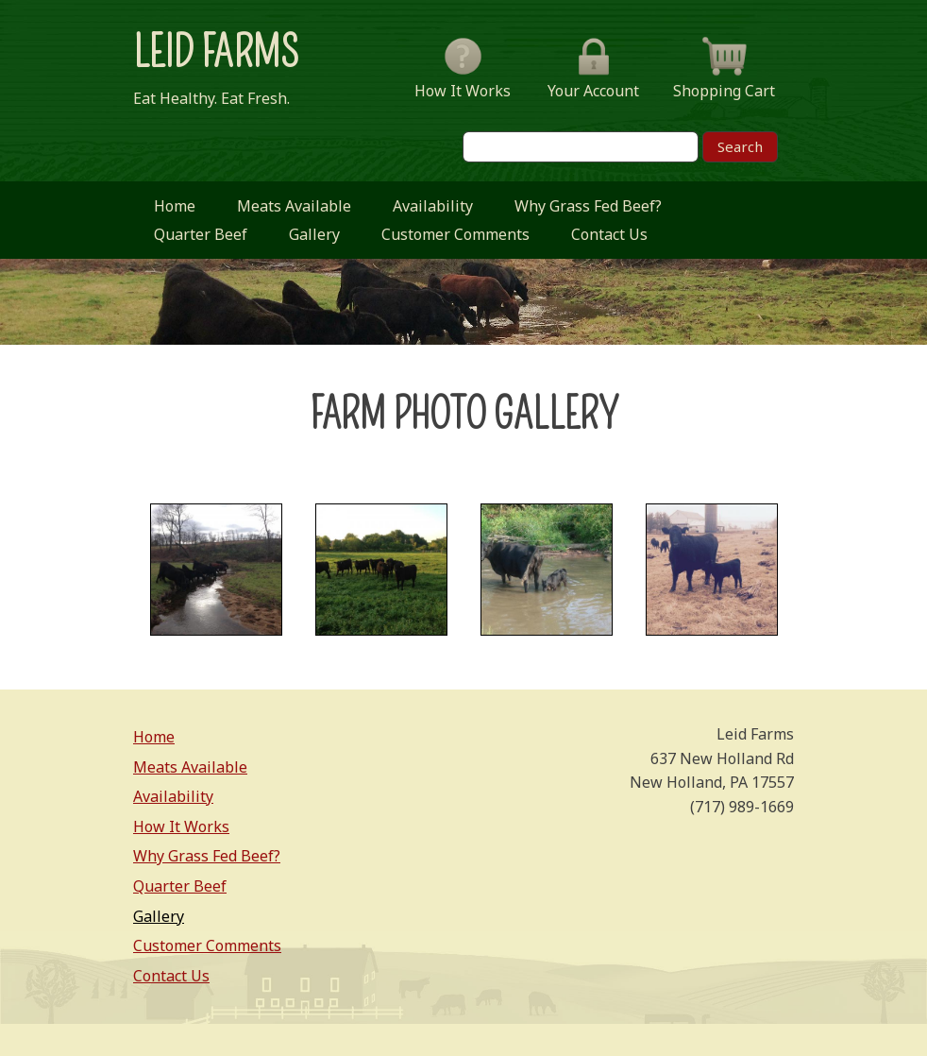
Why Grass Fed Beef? (588, 206)
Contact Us (609, 234)
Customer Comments (455, 234)
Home (174, 206)
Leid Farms (215, 52)
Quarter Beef (200, 234)
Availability (433, 206)
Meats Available (294, 206)
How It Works (181, 826)
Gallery (314, 234)
